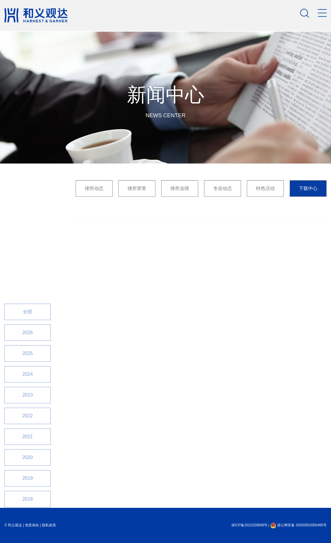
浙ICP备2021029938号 (249, 525)
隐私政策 (49, 525)
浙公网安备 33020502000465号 (298, 525)
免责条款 (32, 525)
